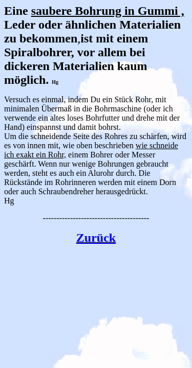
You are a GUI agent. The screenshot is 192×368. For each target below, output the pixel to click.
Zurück (96, 237)
